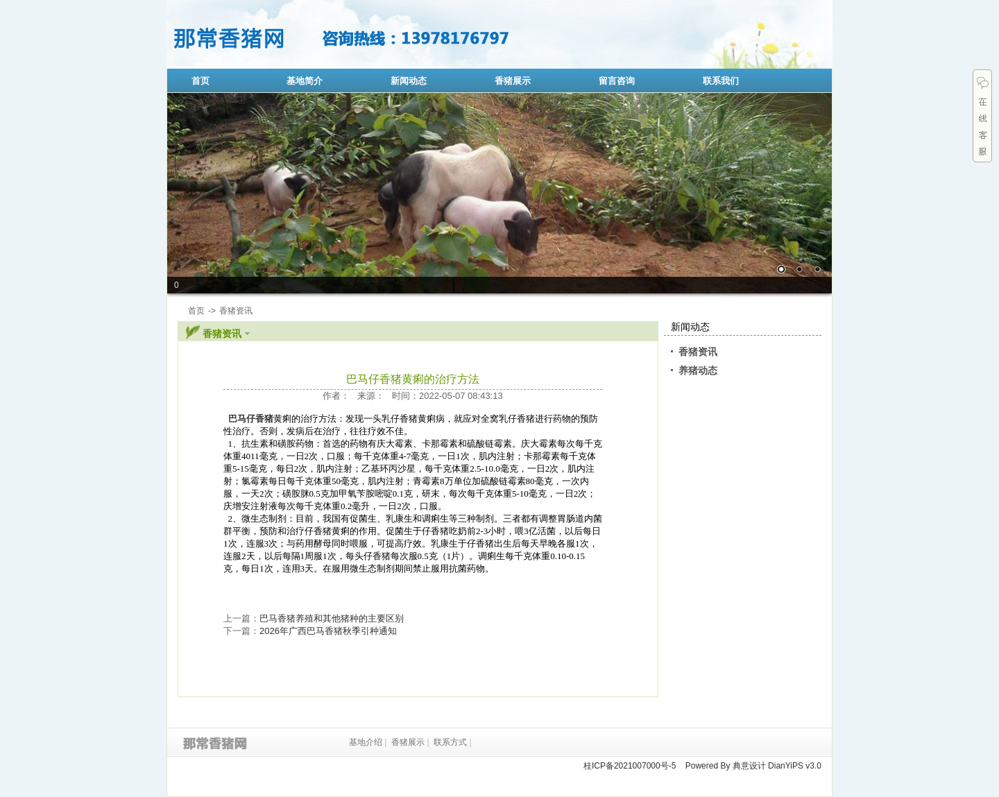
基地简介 (305, 81)
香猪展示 (513, 81)
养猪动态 (697, 370)
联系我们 (721, 81)
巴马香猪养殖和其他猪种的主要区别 (331, 618)
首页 (200, 81)
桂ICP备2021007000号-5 (629, 766)
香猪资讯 (697, 351)
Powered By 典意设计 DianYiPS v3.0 (753, 766)
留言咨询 (617, 81)
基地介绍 (365, 742)
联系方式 (450, 742)
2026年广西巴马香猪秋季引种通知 (328, 631)
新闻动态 (409, 81)
